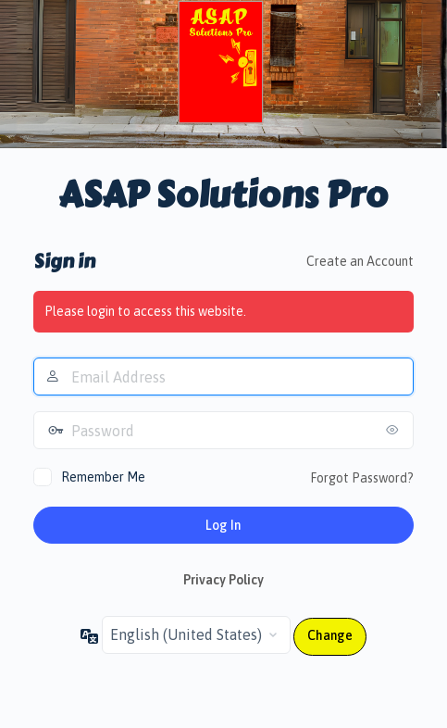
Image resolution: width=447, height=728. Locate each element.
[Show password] (395, 429)
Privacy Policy (223, 579)
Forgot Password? (362, 478)
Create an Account (360, 261)
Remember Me (103, 477)
